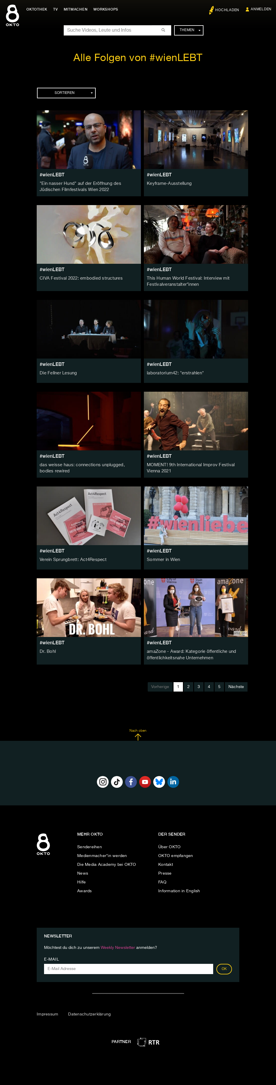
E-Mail (51, 957)
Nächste (236, 684)
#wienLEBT (52, 175)
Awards (84, 888)
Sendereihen (89, 844)
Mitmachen (77, 9)
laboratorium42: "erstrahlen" (174, 372)
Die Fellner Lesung (58, 372)
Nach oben (137, 732)
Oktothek (38, 9)
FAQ (162, 880)
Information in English (179, 888)
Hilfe (81, 880)
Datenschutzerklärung (89, 1012)
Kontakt (165, 862)
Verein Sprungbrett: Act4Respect (71, 558)
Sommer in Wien (163, 558)
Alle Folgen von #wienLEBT (138, 58)
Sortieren (74, 93)
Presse (165, 871)
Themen (190, 30)
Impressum (47, 1012)
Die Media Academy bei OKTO (106, 862)
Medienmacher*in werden (102, 853)
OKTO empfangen (175, 853)
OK (224, 966)
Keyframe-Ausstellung (168, 184)
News (82, 871)
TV (57, 9)
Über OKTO (169, 844)
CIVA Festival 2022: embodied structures (79, 278)
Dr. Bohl (47, 650)
